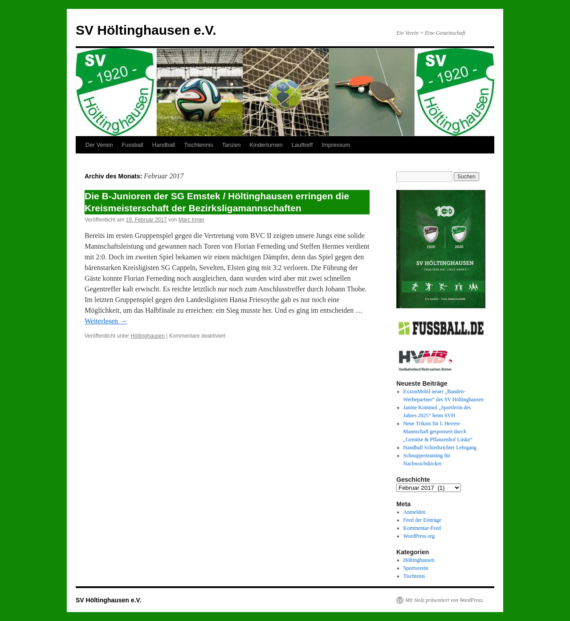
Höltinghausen (147, 336)
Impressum (336, 144)
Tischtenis (414, 576)
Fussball (132, 144)
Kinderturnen (265, 144)
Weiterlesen (106, 321)
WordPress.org (419, 536)
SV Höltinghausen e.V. (146, 30)
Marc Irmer (191, 220)
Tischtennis (198, 144)
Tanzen (231, 144)
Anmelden (414, 512)
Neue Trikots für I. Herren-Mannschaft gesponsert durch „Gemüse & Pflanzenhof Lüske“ (438, 431)
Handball (163, 144)
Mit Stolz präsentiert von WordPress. (444, 600)
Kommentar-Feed (422, 528)
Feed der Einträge (422, 520)
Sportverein (415, 568)
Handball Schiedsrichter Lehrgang (439, 447)
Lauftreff (302, 144)
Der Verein (99, 144)
